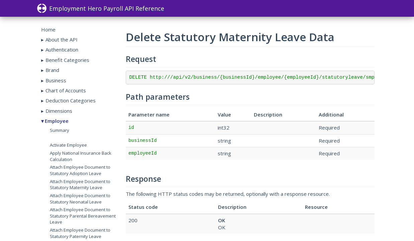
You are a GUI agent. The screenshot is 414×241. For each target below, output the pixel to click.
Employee (57, 120)
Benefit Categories (67, 60)
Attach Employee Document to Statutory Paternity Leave (80, 233)
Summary (59, 130)
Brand (52, 70)
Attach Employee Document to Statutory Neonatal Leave (80, 198)
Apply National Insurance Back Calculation (80, 156)
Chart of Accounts (65, 90)
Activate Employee (68, 145)
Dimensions (58, 110)
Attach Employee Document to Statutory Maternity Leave (80, 184)
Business (55, 80)
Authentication (61, 49)
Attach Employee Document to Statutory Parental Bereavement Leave (83, 216)
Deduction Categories (70, 100)
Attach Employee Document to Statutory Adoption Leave (80, 170)
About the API (61, 39)
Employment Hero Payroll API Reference (100, 8)
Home (48, 29)
